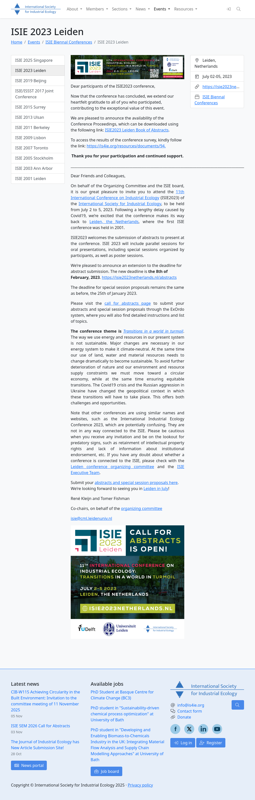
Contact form (189, 711)
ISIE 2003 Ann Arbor (34, 168)
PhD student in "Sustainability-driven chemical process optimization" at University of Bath (125, 714)
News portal (29, 765)
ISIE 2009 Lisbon (30, 137)
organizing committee (141, 508)
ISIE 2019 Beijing (30, 80)
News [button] (141, 9)
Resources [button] (184, 9)
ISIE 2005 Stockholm (34, 158)
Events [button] (160, 9)
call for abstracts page (128, 303)
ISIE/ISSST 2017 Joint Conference (34, 94)
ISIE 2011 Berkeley (32, 127)
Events (34, 42)
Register (210, 742)
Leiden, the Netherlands (113, 221)
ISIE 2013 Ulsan (29, 117)
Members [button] (95, 9)
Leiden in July (155, 488)
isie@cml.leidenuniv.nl (91, 518)
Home (16, 42)
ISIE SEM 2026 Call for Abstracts (40, 726)
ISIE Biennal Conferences (69, 42)
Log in (183, 742)
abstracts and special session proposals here (136, 482)
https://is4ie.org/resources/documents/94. (126, 146)
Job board (106, 771)
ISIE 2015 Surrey (30, 107)
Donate (184, 717)
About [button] (73, 9)
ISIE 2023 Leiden (30, 70)
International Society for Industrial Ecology (120, 203)
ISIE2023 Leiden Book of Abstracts (136, 130)
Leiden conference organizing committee (112, 466)
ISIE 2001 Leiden (30, 178)
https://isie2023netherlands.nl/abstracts (139, 277)
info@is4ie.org (190, 705)
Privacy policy (140, 785)
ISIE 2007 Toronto (31, 148)
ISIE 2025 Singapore (34, 60)
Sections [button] (120, 9)
